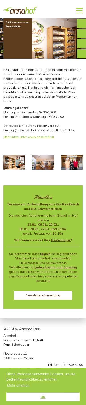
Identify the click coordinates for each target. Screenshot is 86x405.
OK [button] (43, 397)
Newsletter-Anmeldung (43, 295)
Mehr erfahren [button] (18, 385)
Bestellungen (61, 240)
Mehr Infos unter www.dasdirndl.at (28, 137)
